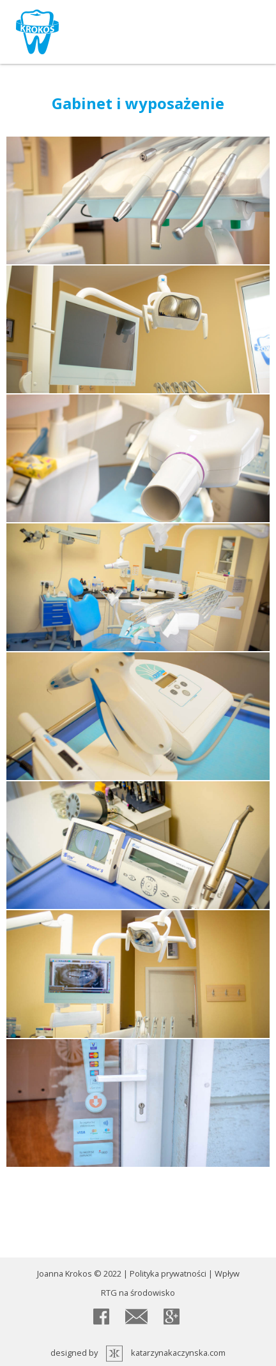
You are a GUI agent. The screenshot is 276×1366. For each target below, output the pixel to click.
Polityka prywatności (168, 1273)
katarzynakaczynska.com (178, 1352)
